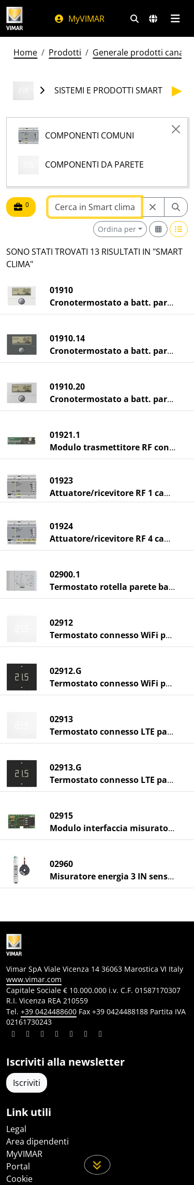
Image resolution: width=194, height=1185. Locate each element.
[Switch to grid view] (158, 229)
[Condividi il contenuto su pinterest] (42, 1035)
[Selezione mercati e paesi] (153, 18)
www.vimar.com (34, 979)
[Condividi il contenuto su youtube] (71, 1035)
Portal (18, 1166)
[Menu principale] (175, 18)
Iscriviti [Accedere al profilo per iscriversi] (26, 1082)
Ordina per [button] (117, 229)
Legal (16, 1129)
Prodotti (65, 52)
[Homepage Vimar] (14, 18)
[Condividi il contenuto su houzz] (86, 1035)
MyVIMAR (79, 18)
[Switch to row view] (179, 229)
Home (25, 52)
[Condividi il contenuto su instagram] (57, 1035)
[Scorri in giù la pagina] (97, 1165)
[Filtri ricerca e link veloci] (134, 18)
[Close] (176, 129)
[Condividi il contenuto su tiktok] (100, 1035)
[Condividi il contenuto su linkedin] (13, 1035)
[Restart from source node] (153, 207)
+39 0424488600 (49, 1011)
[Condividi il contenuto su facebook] (28, 1035)
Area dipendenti (37, 1141)
